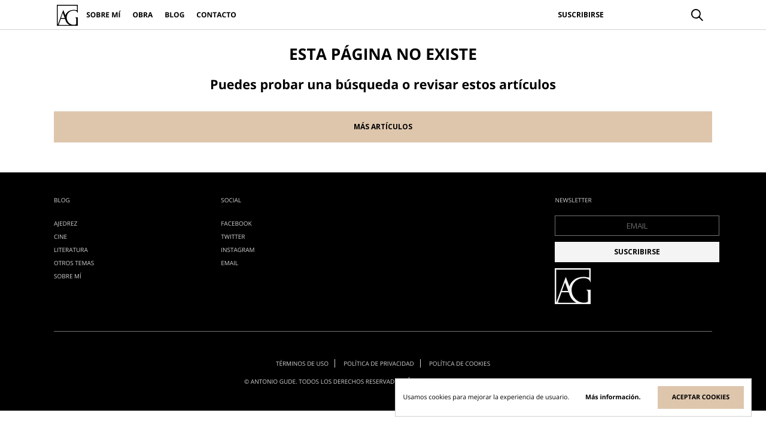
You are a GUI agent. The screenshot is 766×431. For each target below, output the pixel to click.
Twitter (233, 236)
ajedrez (65, 223)
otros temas (74, 263)
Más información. (613, 397)
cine (60, 236)
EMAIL (229, 263)
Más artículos (383, 127)
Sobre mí (103, 15)
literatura (71, 249)
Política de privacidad (379, 363)
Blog (174, 15)
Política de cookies (460, 363)
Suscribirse (581, 15)
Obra (142, 15)
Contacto (216, 15)
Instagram (237, 249)
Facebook (236, 223)
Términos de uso (301, 363)
